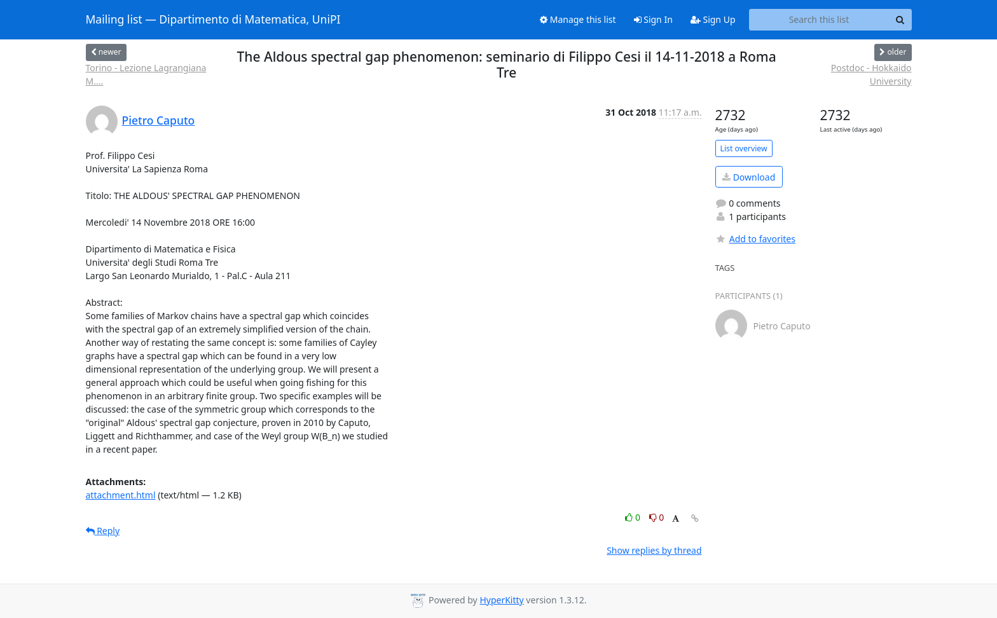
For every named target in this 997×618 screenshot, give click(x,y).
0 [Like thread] (633, 517)
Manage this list (578, 19)
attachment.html (121, 495)
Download (748, 177)
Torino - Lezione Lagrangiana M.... (146, 74)
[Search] (900, 20)
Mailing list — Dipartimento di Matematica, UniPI (213, 19)
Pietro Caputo (158, 120)
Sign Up (713, 19)
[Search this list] (819, 20)
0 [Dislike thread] (656, 517)
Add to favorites (755, 239)
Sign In (653, 19)
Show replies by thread (654, 550)
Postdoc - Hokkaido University (871, 74)
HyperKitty (501, 600)
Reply (103, 531)
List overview (743, 148)
